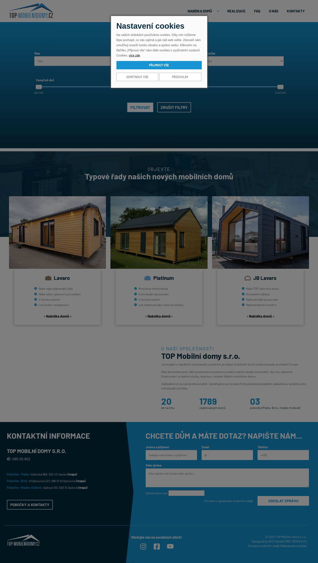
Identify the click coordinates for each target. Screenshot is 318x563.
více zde (134, 55)
